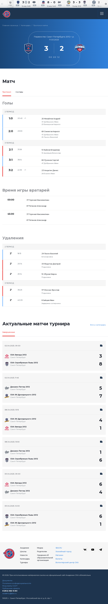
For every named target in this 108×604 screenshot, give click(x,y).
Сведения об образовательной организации (45, 557)
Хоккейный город (63, 551)
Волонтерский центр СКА (67, 562)
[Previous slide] (5, 4)
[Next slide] (102, 4)
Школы (23, 551)
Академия (24, 548)
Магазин (59, 555)
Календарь (25, 25)
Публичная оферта (11, 588)
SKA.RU (59, 548)
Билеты (59, 559)
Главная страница (10, 25)
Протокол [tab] (6, 92)
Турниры (24, 562)
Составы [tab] (19, 92)
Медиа (40, 548)
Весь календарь (98, 325)
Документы (7, 580)
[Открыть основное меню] (102, 13)
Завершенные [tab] (8, 332)
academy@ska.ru (9, 593)
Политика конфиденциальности (16, 583)
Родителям (42, 551)
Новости (24, 555)
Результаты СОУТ (9, 586)
